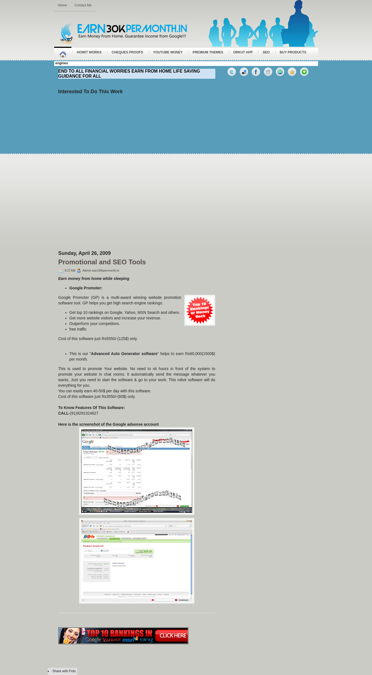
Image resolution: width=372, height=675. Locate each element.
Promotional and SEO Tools (102, 262)
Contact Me (83, 5)
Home (62, 5)
